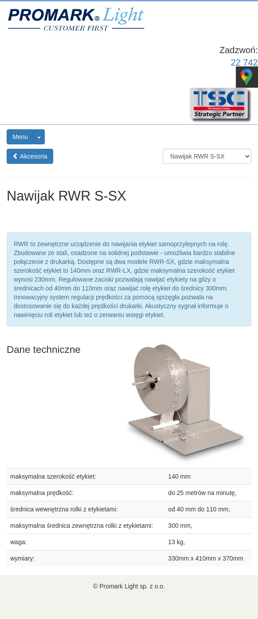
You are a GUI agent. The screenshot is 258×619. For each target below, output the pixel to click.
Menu (20, 136)
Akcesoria (29, 156)
